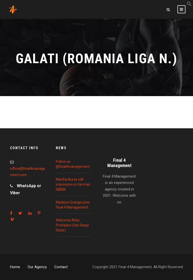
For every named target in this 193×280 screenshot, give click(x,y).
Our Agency (37, 267)
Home (15, 267)
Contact (61, 267)
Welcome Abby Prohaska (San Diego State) (72, 225)
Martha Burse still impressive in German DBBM (73, 184)
